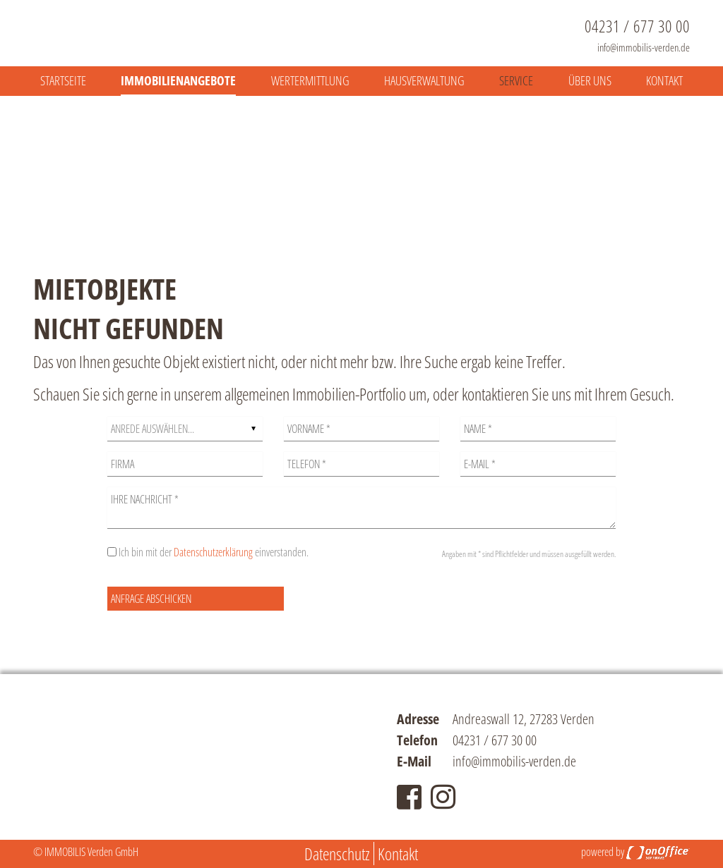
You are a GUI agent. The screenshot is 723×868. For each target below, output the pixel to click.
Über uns (589, 80)
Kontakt (664, 80)
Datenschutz (337, 853)
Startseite (63, 80)
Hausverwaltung (424, 80)
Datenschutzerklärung (213, 552)
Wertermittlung (310, 80)
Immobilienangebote (178, 80)
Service (516, 80)
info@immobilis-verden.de (643, 47)
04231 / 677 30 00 (637, 26)
